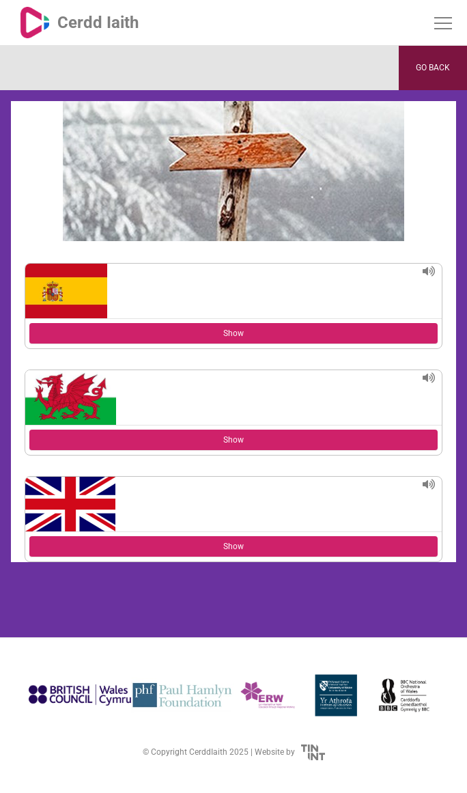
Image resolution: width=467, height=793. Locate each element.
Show (233, 333)
